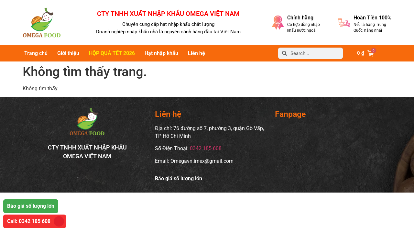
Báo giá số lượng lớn (178, 178)
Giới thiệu (68, 53)
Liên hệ (196, 53)
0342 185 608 (206, 148)
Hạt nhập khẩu (161, 53)
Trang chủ (36, 53)
